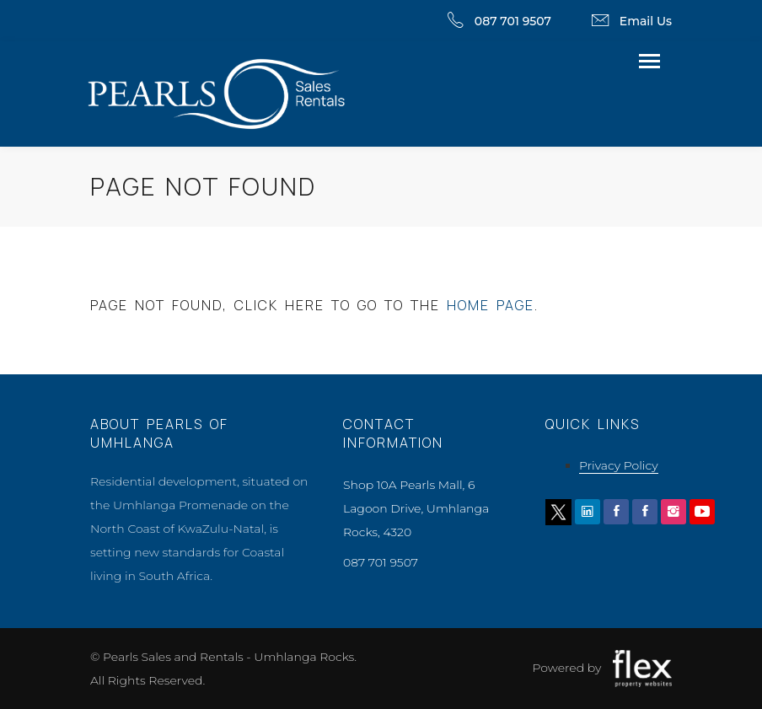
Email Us (646, 21)
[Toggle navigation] (649, 63)
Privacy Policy (618, 465)
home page (490, 305)
